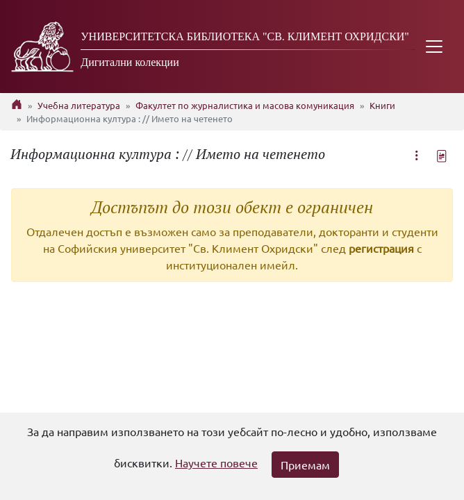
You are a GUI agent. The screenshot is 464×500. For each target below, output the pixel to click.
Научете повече (216, 462)
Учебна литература (79, 105)
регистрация (381, 248)
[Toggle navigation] (434, 46)
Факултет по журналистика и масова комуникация (244, 105)
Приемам (305, 465)
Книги (382, 105)
